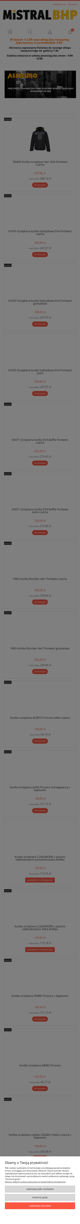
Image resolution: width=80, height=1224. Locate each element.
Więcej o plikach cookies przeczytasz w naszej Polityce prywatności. (35, 1181)
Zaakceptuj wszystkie (40, 1205)
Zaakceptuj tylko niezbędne (40, 1189)
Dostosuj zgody (40, 1197)
